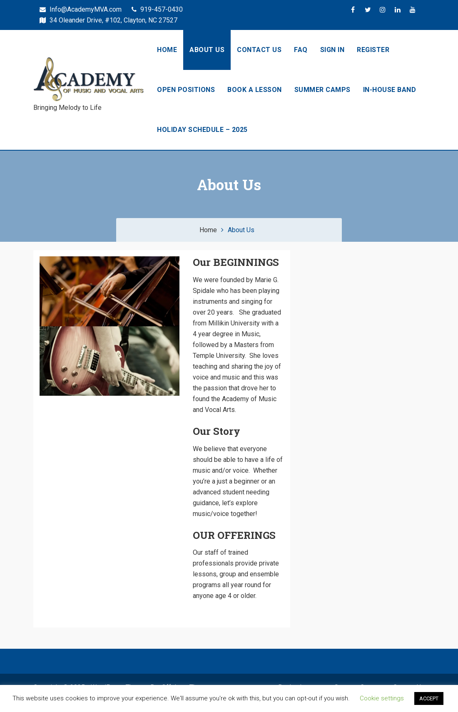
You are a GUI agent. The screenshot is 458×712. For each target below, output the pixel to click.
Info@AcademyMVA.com (81, 9)
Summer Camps (322, 90)
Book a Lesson (254, 90)
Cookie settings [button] (382, 698)
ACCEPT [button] (428, 698)
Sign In (332, 50)
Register (373, 50)
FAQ (301, 50)
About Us (206, 50)
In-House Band (389, 90)
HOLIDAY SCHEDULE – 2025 (202, 130)
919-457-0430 (157, 9)
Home (167, 50)
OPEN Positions (186, 90)
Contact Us (259, 50)
